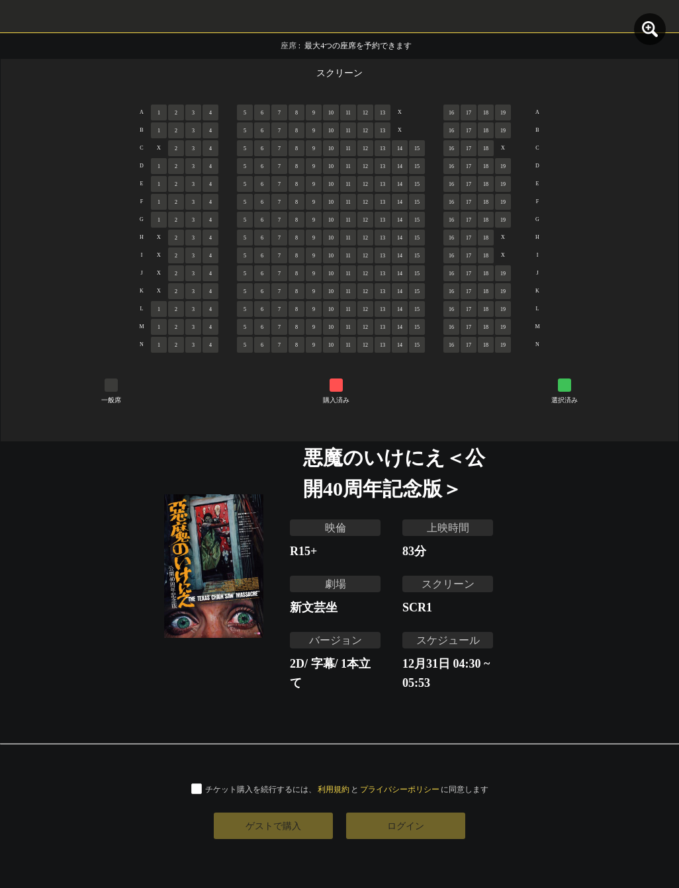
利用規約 (333, 789)
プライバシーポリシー (399, 789)
